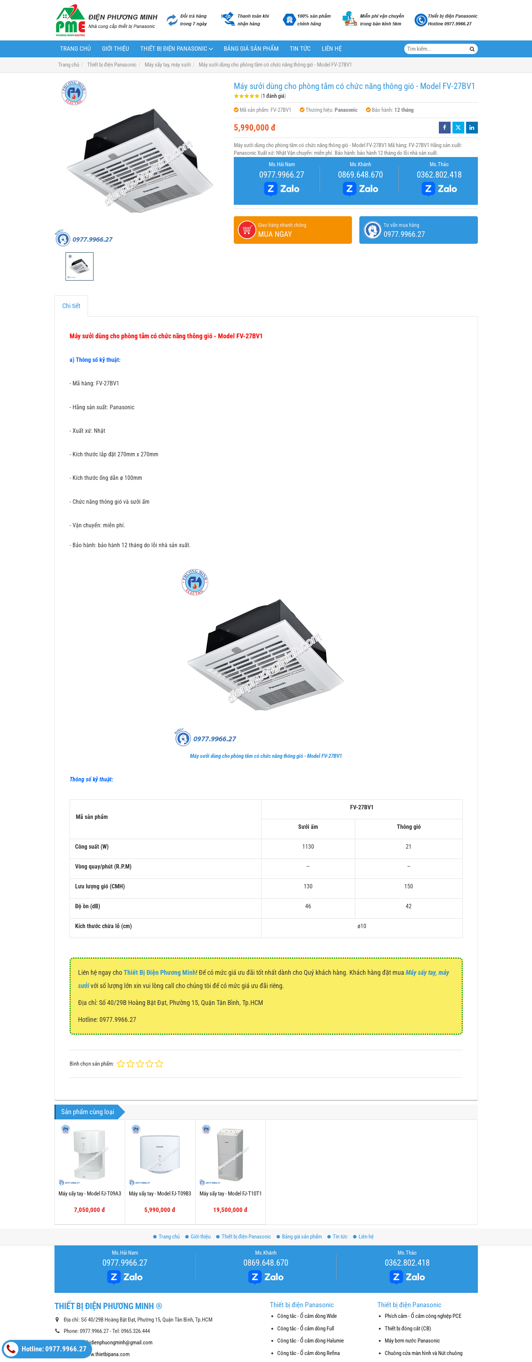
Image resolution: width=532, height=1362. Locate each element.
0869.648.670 (360, 174)
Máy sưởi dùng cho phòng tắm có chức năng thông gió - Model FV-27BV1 (266, 756)
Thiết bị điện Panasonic (173, 48)
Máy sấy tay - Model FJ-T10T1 (231, 1193)
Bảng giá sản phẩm (251, 48)
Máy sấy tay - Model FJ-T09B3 (160, 1193)
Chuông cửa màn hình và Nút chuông (423, 1353)
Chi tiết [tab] (71, 306)
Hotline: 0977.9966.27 (45, 1349)
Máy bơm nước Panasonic (412, 1340)
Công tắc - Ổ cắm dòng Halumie (310, 1340)
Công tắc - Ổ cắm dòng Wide (307, 1316)
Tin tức (300, 48)
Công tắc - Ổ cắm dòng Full (305, 1328)
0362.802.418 (439, 174)
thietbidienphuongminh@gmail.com (115, 1342)
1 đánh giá (273, 96)
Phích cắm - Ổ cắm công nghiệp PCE (423, 1316)
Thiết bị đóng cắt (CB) (408, 1328)
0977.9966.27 (281, 174)
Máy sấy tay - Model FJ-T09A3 (90, 1193)
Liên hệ (332, 48)
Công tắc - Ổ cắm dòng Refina (308, 1353)
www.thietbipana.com (106, 1354)
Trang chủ (75, 48)
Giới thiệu (115, 48)
